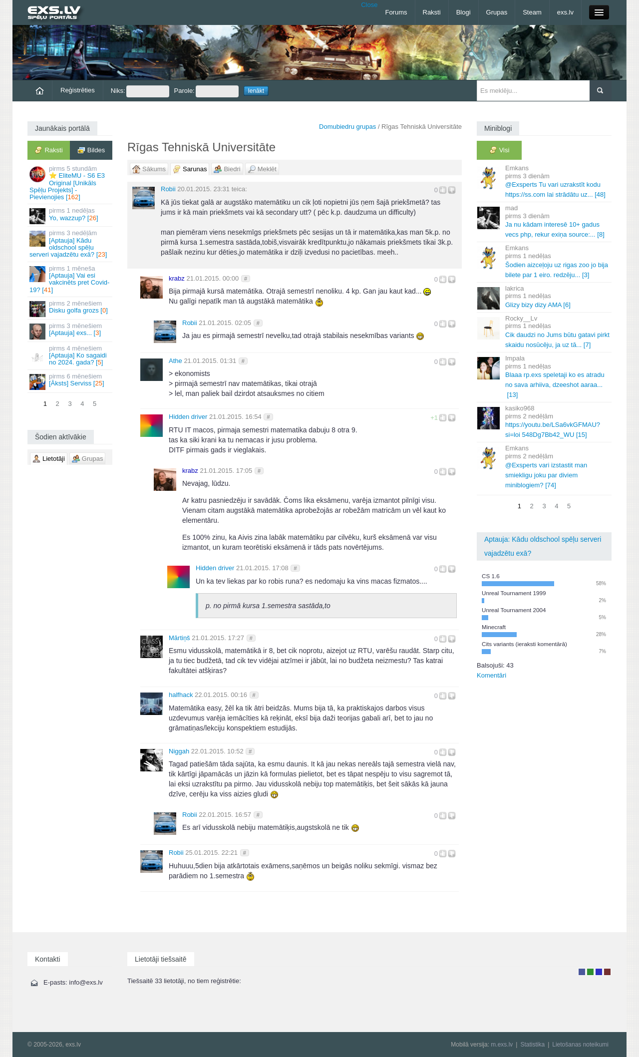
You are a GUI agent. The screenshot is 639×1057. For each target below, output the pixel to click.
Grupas (497, 12)
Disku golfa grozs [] (70, 308)
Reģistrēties (77, 90)
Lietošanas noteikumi (580, 1044)
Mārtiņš (179, 638)
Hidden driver (188, 416)
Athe (175, 360)
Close (369, 4)
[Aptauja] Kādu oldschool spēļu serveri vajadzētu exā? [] (70, 243)
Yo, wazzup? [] (70, 215)
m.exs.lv (502, 1044)
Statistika (532, 1044)
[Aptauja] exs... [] (70, 331)
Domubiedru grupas (347, 126)
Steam (532, 12)
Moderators (599, 972)
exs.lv (565, 12)
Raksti (432, 12)
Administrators (607, 972)
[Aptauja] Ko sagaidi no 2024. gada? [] (70, 355)
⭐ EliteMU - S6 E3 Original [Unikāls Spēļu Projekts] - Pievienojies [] (70, 183)
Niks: (140, 91)
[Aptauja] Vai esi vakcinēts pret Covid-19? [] (70, 279)
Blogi (463, 12)
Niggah (179, 751)
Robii (168, 189)
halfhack (181, 695)
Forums (396, 12)
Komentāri (491, 675)
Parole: (206, 91)
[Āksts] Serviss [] (70, 381)
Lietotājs (582, 972)
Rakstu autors (590, 972)
